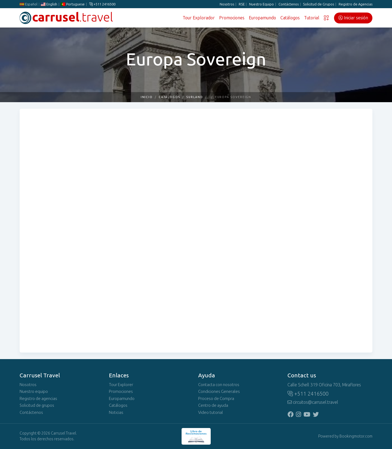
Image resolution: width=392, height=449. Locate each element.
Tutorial (311, 17)
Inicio (147, 97)
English (49, 4)
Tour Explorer (121, 384)
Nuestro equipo (34, 391)
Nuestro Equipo (261, 4)
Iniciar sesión (353, 17)
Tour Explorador (199, 17)
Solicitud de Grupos (318, 4)
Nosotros (227, 4)
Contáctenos (288, 4)
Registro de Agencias (355, 4)
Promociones (231, 17)
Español (28, 4)
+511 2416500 (102, 4)
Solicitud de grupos (37, 405)
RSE (242, 4)
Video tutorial (210, 412)
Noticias (116, 412)
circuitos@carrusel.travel (312, 402)
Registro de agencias (38, 398)
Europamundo (262, 17)
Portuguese (73, 4)
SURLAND (194, 97)
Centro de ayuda (213, 405)
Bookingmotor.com (355, 436)
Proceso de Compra (216, 398)
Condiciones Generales (219, 391)
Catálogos (290, 17)
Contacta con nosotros (218, 384)
